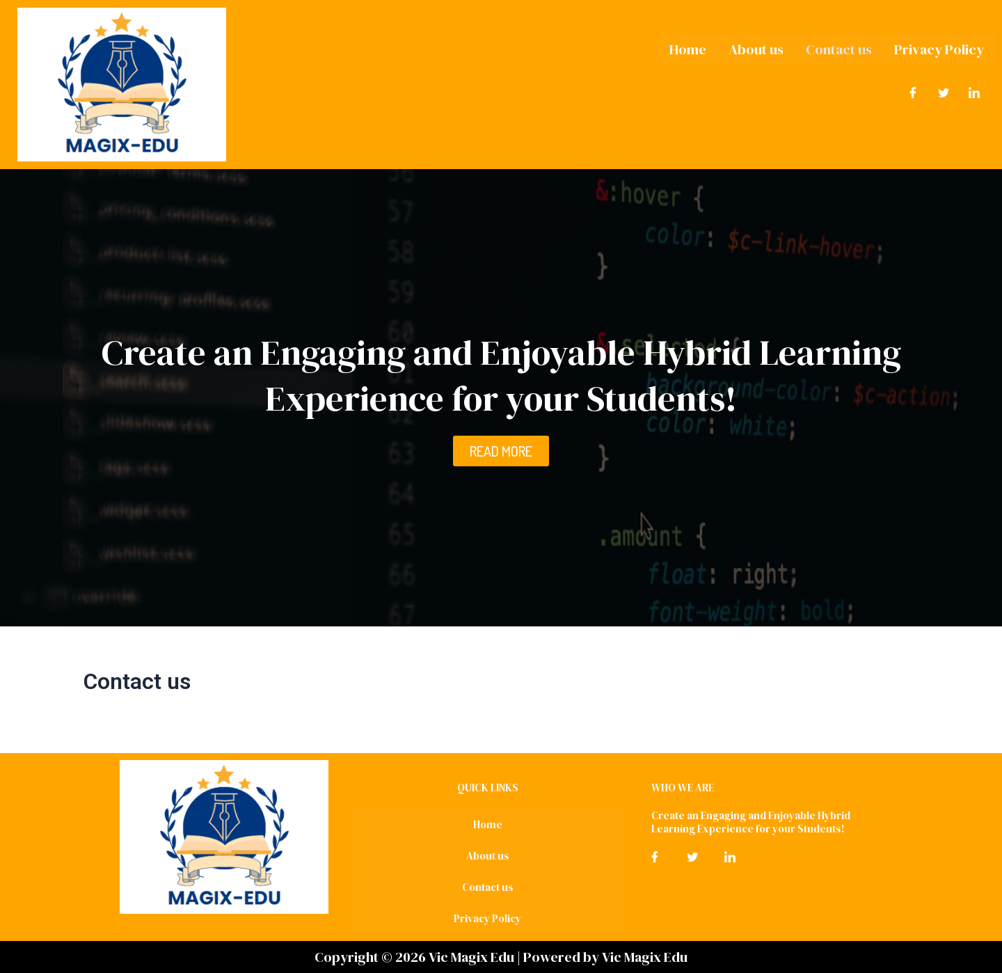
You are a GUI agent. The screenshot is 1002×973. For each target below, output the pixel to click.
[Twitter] (943, 92)
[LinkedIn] (974, 92)
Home (687, 49)
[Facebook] (912, 92)
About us (756, 49)
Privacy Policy (939, 49)
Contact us (839, 49)
